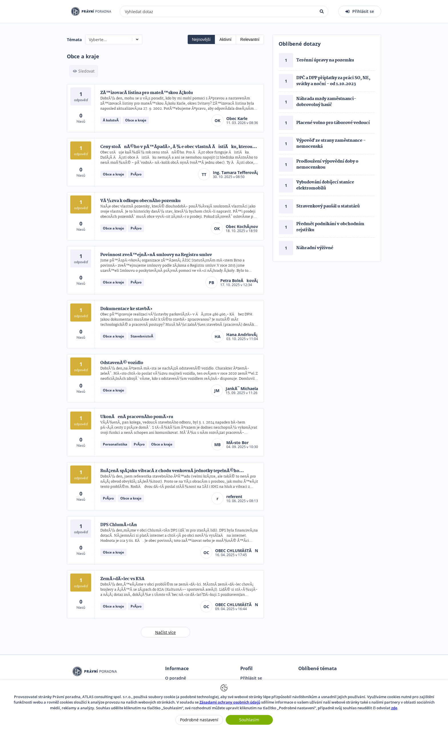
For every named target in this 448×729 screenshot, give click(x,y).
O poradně (175, 678)
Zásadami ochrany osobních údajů (229, 702)
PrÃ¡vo (136, 174)
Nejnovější (201, 39)
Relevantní (249, 39)
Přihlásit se (251, 678)
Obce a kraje (135, 120)
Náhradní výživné (314, 248)
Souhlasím (249, 719)
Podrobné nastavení (199, 719)
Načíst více (165, 632)
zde (394, 707)
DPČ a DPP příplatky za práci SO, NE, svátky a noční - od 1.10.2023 (333, 81)
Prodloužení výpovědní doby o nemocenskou (327, 164)
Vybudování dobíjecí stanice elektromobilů (325, 185)
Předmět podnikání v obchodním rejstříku (330, 227)
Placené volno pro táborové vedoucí (333, 122)
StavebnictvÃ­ (142, 336)
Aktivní (225, 39)
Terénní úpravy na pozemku (325, 60)
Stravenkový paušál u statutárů (328, 206)
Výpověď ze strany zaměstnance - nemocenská (331, 143)
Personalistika (115, 444)
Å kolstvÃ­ (111, 120)
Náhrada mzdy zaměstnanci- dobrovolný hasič (326, 101)
